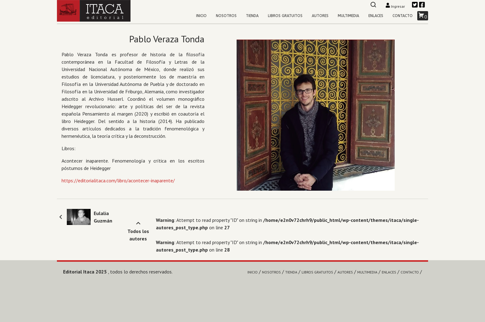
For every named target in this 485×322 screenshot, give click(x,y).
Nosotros (226, 16)
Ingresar (396, 6)
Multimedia (348, 16)
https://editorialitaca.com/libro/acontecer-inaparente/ (118, 180)
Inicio (201, 16)
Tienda (252, 16)
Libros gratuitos (285, 16)
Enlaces (375, 16)
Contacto (403, 16)
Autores (320, 16)
